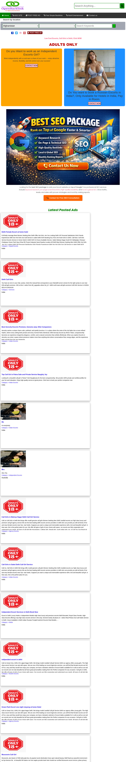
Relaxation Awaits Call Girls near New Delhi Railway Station (31, 732)
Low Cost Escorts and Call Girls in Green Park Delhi (37, 737)
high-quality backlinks (69, 190)
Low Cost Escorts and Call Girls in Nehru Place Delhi (42, 727)
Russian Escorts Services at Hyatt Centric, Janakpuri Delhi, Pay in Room (83, 741)
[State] (57, 26)
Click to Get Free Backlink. (22, 702)
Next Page (29, 690)
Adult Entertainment (74, 15)
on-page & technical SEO (50, 190)
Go (114, 26)
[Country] (21, 26)
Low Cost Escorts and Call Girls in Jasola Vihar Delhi (85, 727)
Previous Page (17, 690)
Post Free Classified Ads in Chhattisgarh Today (34, 741)
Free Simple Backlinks (53, 15)
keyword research (32, 190)
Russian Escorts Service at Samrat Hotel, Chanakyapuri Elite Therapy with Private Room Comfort (63, 746)
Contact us (91, 15)
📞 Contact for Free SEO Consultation (63, 198)
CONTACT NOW (31, 65)
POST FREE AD (32, 15)
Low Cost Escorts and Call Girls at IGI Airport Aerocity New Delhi (85, 737)
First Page (5, 690)
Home (5, 15)
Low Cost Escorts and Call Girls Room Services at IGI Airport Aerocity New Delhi (87, 732)
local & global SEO (89, 190)
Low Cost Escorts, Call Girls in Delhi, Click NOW (63, 38)
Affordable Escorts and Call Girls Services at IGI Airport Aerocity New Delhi (63, 750)
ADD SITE (17, 15)
